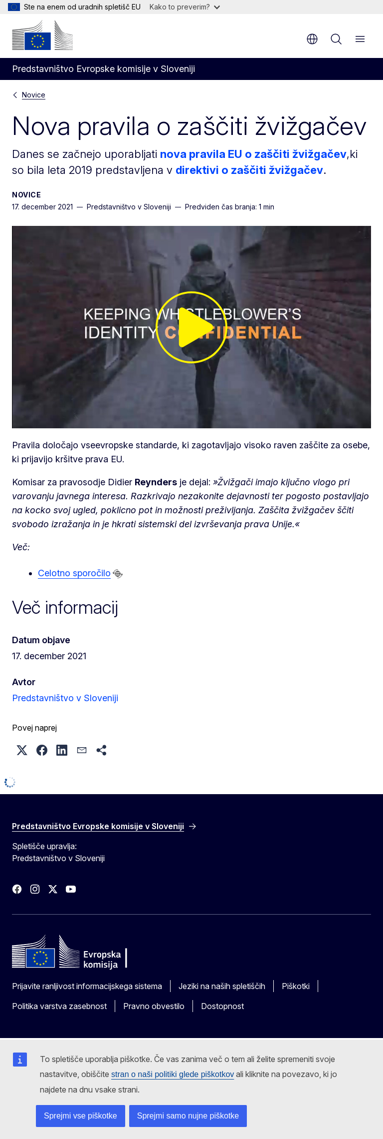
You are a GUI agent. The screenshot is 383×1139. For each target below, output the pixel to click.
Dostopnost (222, 1006)
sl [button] (312, 39)
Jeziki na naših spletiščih (222, 986)
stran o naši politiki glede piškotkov (172, 1074)
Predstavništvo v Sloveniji (65, 698)
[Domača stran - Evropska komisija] (42, 35)
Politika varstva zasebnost (59, 1006)
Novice (33, 94)
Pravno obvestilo (154, 1006)
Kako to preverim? (185, 6)
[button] (22, 750)
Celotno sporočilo (74, 573)
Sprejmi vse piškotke (80, 1116)
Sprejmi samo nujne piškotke (188, 1116)
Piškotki (296, 986)
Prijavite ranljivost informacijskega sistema (87, 986)
